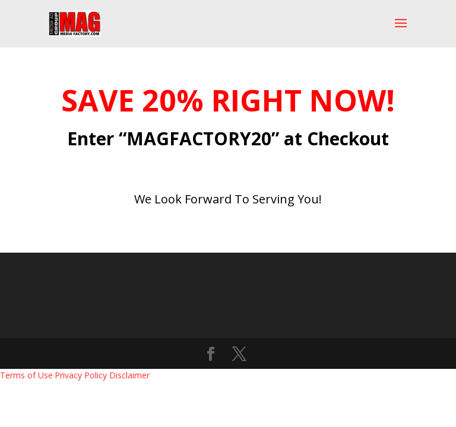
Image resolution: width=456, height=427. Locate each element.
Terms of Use (26, 375)
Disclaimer (129, 375)
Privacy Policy (81, 375)
